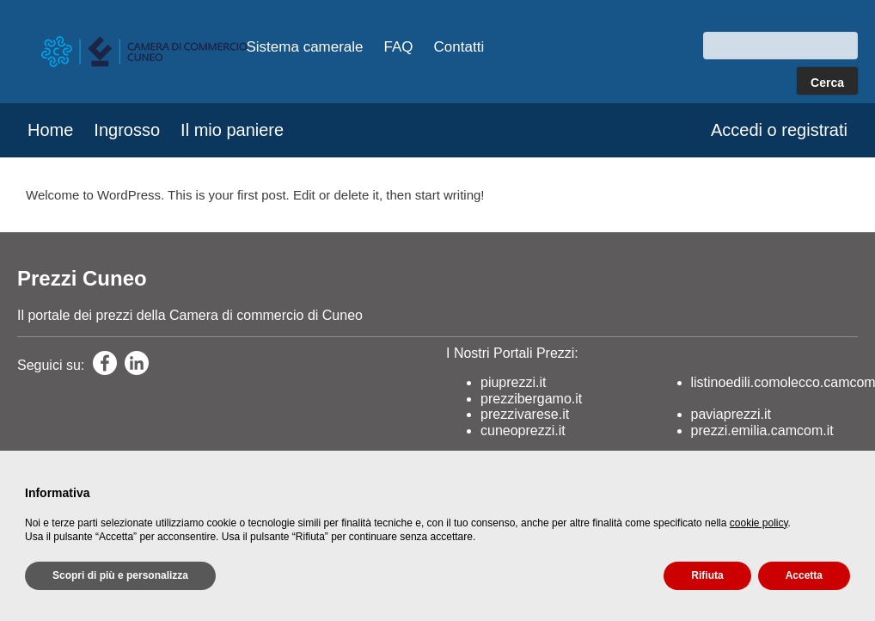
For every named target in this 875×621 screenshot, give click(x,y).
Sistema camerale (305, 47)
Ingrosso (127, 129)
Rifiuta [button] (707, 575)
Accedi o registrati (779, 129)
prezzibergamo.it (531, 398)
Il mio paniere (232, 129)
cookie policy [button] (759, 523)
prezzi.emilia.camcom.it (762, 430)
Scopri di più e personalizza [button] (120, 575)
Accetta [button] (804, 575)
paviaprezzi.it (731, 414)
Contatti (459, 47)
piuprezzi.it (513, 383)
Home (50, 129)
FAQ (398, 47)
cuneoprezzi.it (523, 430)
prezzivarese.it (524, 414)
